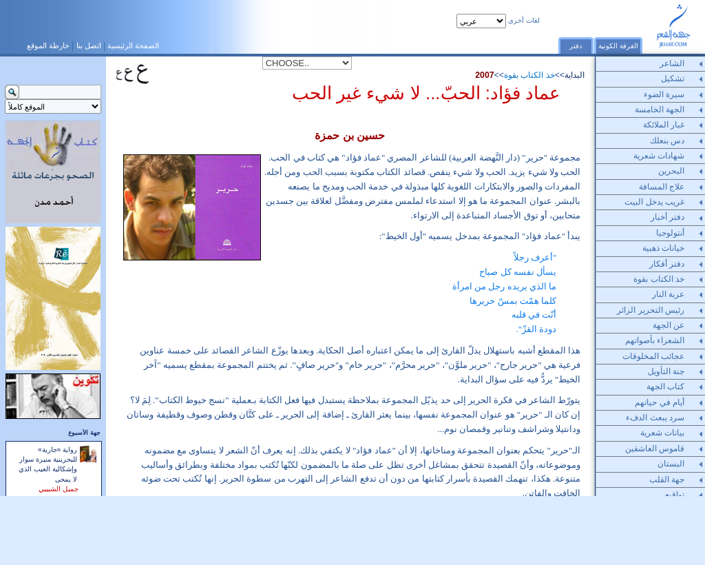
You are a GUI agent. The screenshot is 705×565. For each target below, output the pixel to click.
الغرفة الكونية (618, 46)
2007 (484, 75)
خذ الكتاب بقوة (529, 75)
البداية (575, 75)
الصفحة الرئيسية (133, 45)
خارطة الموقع (48, 45)
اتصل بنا (88, 45)
